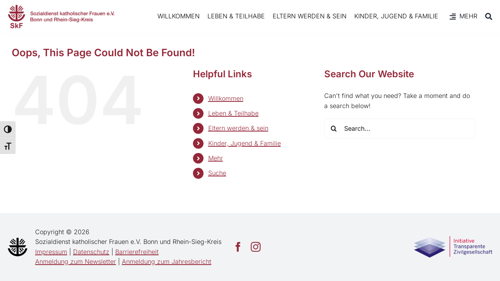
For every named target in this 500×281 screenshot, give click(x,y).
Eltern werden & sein (238, 128)
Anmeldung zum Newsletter (75, 261)
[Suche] (484, 16)
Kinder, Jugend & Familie (244, 143)
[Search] (334, 128)
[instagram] (256, 247)
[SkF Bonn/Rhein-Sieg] (61, 16)
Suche (217, 173)
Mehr (215, 158)
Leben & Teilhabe (233, 113)
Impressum (51, 252)
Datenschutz (91, 252)
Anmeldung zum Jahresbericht (166, 261)
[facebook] (238, 247)
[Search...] (399, 128)
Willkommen (225, 98)
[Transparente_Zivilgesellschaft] (453, 239)
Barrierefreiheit (137, 252)
